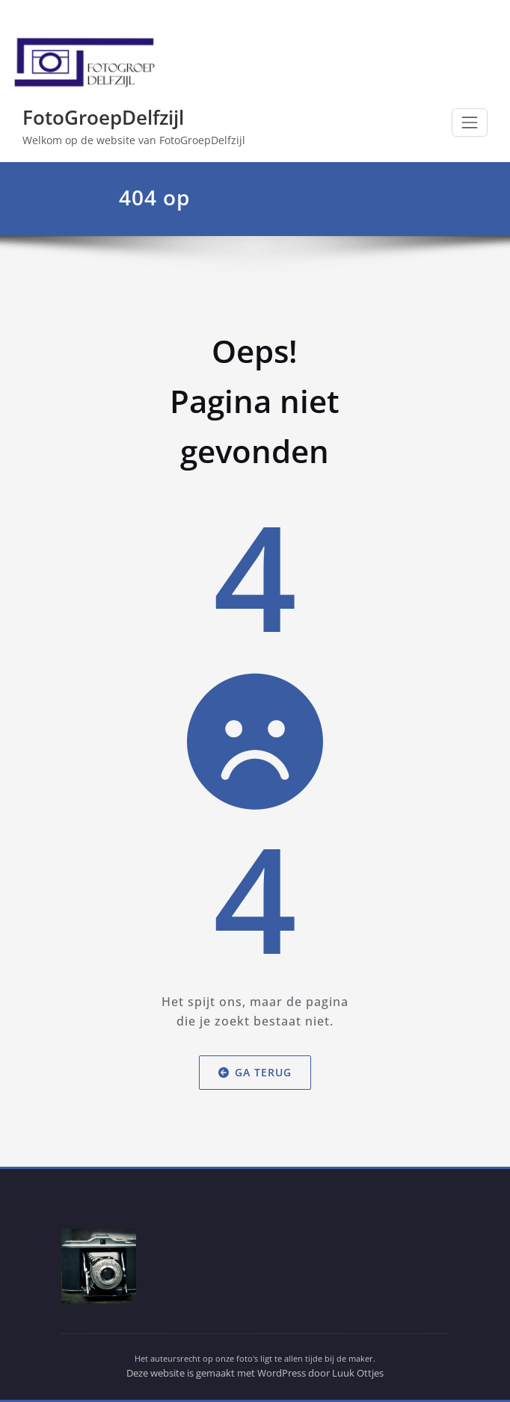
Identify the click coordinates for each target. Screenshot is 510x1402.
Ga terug (255, 1072)
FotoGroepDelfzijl (103, 117)
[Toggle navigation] (470, 122)
